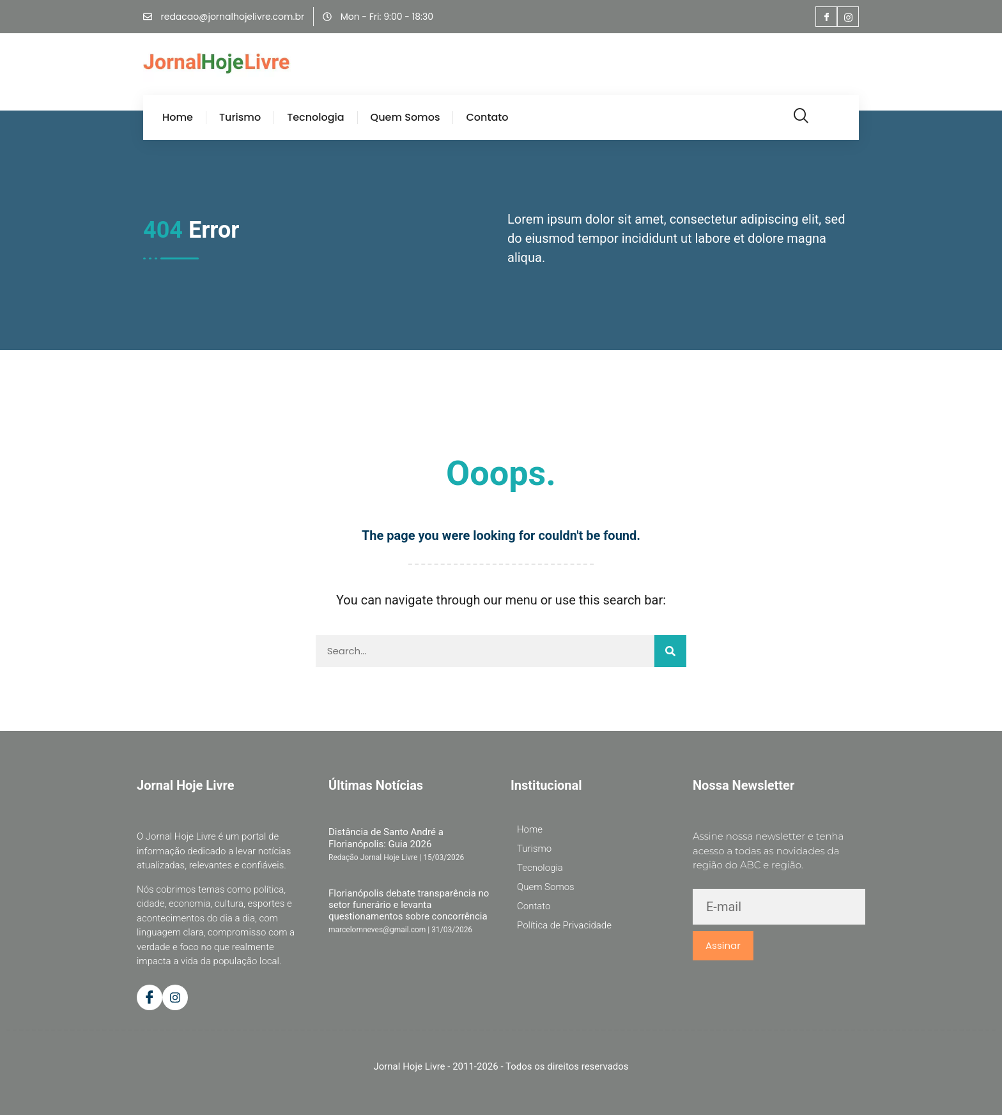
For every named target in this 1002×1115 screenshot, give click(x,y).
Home (177, 117)
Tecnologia (315, 117)
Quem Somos (405, 117)
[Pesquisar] (670, 651)
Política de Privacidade (564, 925)
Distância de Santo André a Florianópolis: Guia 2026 (385, 837)
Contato (487, 117)
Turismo (240, 117)
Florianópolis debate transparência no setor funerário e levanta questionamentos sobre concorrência (408, 905)
